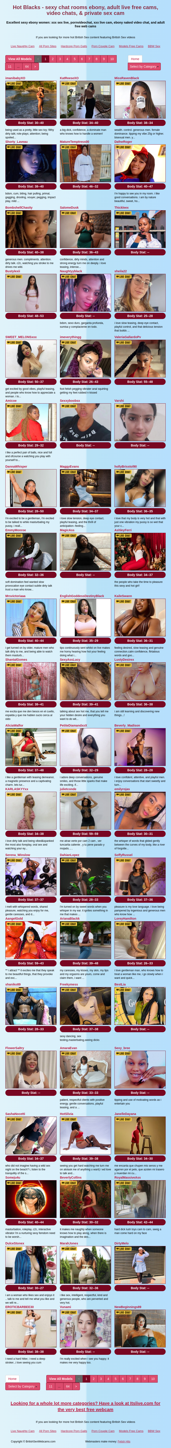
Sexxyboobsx (70, 400)
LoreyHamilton (125, 918)
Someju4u (12, 1177)
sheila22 (120, 271)
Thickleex (121, 207)
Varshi (119, 400)
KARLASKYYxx (16, 789)
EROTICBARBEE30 (19, 1307)
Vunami (65, 1307)
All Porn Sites (47, 46)
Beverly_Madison (127, 725)
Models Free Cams (131, 46)
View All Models (20, 59)
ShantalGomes (16, 659)
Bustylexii (12, 271)
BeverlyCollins (70, 1177)
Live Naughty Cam (23, 46)
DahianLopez (69, 855)
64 (27, 66)
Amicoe (11, 400)
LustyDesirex (124, 659)
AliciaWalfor (14, 725)
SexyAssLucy (70, 659)
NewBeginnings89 (127, 1307)
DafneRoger (123, 141)
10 (112, 59)
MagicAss (67, 530)
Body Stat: (31, 123)
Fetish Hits (124, 1441)
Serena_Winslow (17, 855)
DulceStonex (14, 1243)
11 (10, 66)
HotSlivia (66, 1114)
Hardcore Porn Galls (74, 46)
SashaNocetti (15, 1114)
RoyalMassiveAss (127, 1177)
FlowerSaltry (14, 1048)
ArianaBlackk (70, 918)
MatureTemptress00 (74, 141)
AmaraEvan (68, 1048)
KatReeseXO (69, 78)
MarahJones (69, 1243)
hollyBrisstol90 (125, 466)
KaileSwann (123, 596)
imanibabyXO (15, 78)
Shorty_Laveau (16, 141)
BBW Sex (154, 46)
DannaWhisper (16, 466)
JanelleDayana (125, 1114)
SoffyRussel (123, 855)
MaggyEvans (69, 466)
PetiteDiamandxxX (73, 725)
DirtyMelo (121, 1243)
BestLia (120, 984)
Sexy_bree (122, 1048)
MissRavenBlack (126, 78)
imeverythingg (70, 337)
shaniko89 (12, 984)
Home (135, 59)
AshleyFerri (123, 530)
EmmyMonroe (15, 530)
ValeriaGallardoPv (127, 337)
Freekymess (69, 984)
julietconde (68, 789)
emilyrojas (122, 789)
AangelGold (14, 918)
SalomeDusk (69, 207)
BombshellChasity (19, 207)
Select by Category (144, 66)
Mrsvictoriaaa (15, 596)
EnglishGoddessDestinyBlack (82, 596)
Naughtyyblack (71, 271)
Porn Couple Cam (103, 46)
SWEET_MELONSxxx (21, 337)
